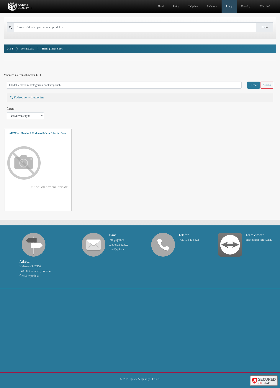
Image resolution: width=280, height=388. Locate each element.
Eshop (229, 6)
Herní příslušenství (52, 48)
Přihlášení (265, 6)
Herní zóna (27, 48)
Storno (267, 85)
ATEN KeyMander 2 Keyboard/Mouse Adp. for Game (38, 133)
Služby (176, 6)
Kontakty (246, 6)
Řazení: (11, 108)
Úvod (161, 6)
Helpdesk (193, 6)
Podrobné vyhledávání (27, 97)
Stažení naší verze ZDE (258, 239)
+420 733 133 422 (189, 239)
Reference (212, 6)
